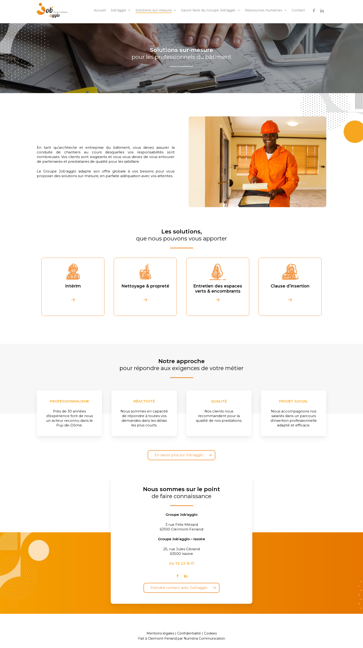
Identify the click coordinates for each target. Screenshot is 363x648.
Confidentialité (189, 633)
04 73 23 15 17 (181, 563)
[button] (181, 455)
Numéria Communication (204, 638)
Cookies (210, 633)
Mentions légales (160, 633)
